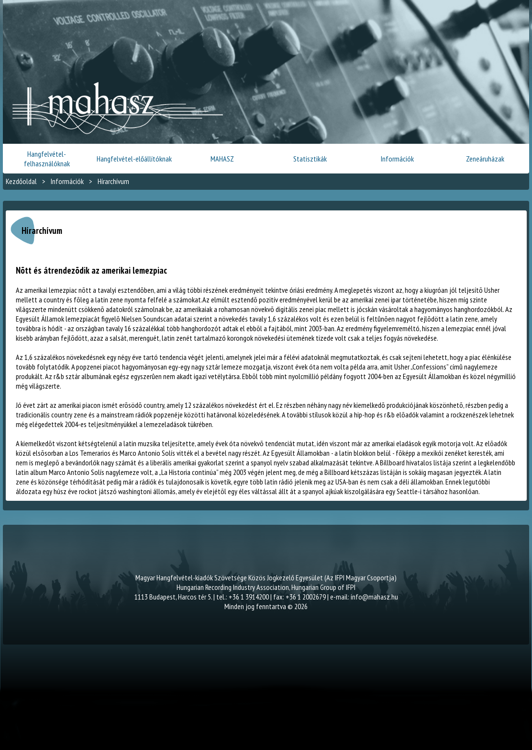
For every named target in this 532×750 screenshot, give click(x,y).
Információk (397, 158)
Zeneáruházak (485, 158)
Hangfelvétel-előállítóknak (134, 158)
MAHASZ (222, 158)
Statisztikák (310, 158)
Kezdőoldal (21, 181)
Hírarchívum (113, 181)
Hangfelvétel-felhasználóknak (47, 158)
